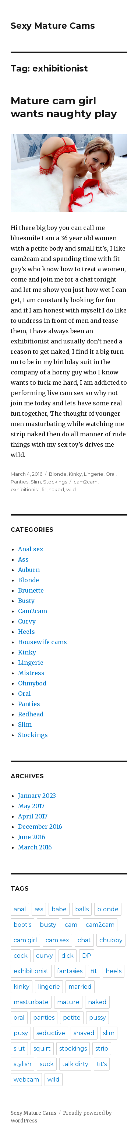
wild (71, 489)
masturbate (31, 1002)
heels (113, 971)
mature (68, 1002)
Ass (23, 559)
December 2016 (40, 826)
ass (39, 909)
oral (19, 1017)
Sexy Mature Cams (53, 26)
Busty (26, 600)
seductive (50, 1033)
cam (71, 924)
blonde (107, 909)
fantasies (69, 971)
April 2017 (32, 816)
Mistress (31, 673)
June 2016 (31, 837)
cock (21, 955)
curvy (44, 955)
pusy (21, 1033)
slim (108, 1033)
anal (20, 909)
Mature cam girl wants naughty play (64, 107)
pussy (97, 1017)
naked (56, 489)
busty (48, 924)
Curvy (27, 621)
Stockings (55, 482)
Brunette (31, 590)
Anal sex (30, 549)
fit (44, 489)
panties (43, 1017)
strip (101, 1048)
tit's (102, 1064)
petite (72, 1017)
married (80, 986)
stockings (73, 1048)
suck (47, 1064)
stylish (22, 1064)
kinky (21, 986)
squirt (42, 1048)
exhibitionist (25, 489)
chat (84, 940)
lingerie (49, 986)
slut (19, 1048)
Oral (111, 474)
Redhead (30, 714)
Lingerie (93, 474)
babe (59, 909)
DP (86, 955)
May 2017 (31, 806)
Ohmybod (32, 683)
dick (67, 955)
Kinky (75, 474)
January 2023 (37, 795)
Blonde (58, 474)
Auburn (29, 569)
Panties (19, 482)
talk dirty (75, 1064)
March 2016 (35, 847)
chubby (111, 940)
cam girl (25, 940)
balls (82, 909)
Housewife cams (42, 642)
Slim (36, 482)
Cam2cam (32, 611)
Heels (26, 631)
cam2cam (86, 482)
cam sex (57, 940)
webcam (26, 1079)
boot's (22, 924)
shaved (84, 1033)
